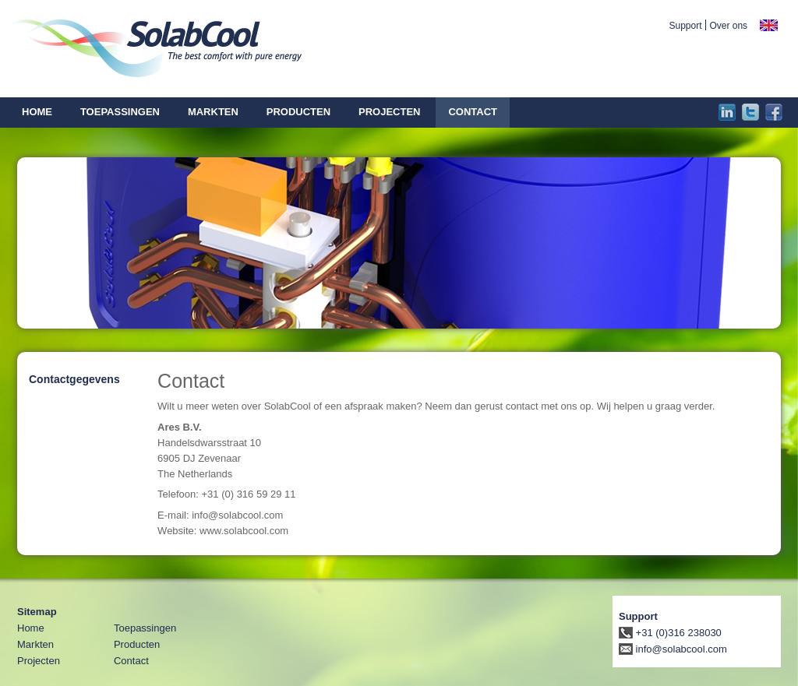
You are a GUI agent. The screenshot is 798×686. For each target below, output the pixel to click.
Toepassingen (145, 628)
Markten (35, 644)
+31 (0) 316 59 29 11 (248, 494)
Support (685, 25)
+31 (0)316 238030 (670, 633)
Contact (131, 661)
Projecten (38, 661)
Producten (137, 644)
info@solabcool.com (237, 515)
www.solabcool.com (244, 530)
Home (30, 628)
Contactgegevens (74, 379)
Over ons (728, 25)
